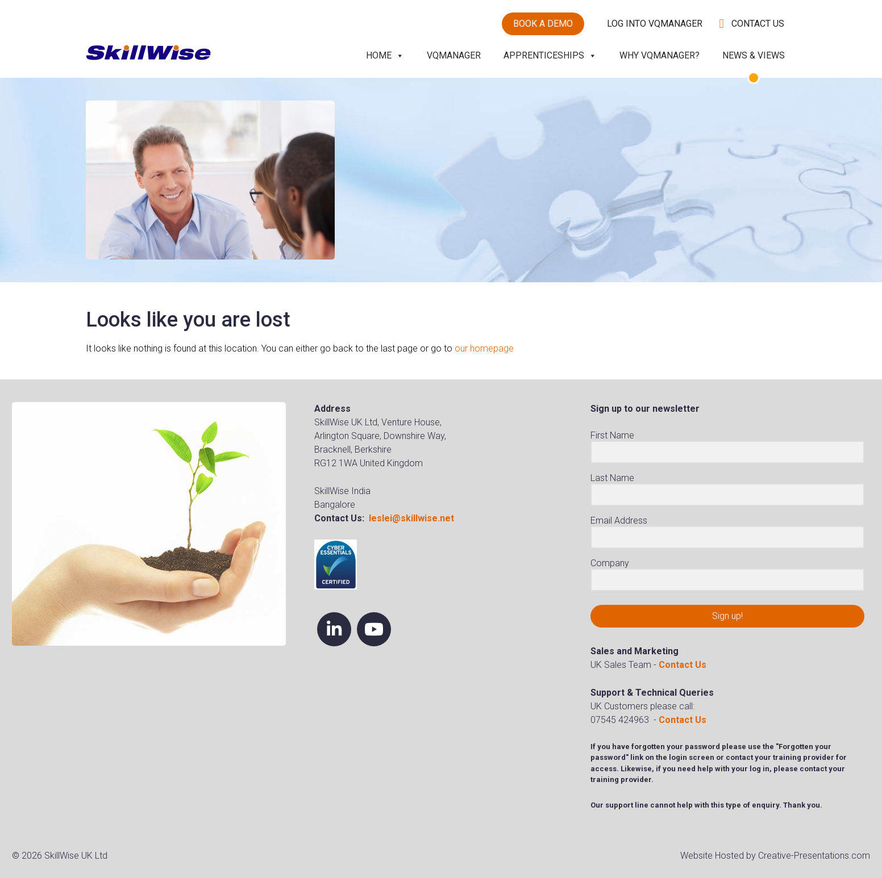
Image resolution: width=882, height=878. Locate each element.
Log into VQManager (654, 23)
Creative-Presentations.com (814, 855)
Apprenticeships (550, 55)
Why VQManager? (659, 55)
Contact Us (757, 23)
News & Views (753, 55)
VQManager (454, 55)
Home (385, 55)
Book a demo (543, 23)
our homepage (484, 348)
